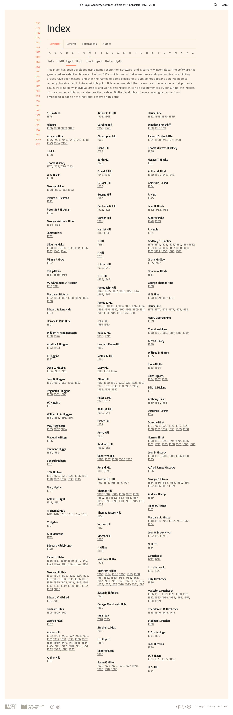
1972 (100, 424)
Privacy (211, 706)
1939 (57, 642)
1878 (164, 244)
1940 (38, 110)
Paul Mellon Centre (33, 706)
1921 (113, 382)
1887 (64, 298)
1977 (107, 401)
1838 (57, 128)
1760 (38, 23)
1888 (71, 298)
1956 (50, 371)
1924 (57, 636)
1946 (57, 646)
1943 (64, 140)
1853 (50, 589)
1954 (57, 143)
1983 (107, 324)
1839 (64, 128)
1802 (107, 494)
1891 (49, 417)
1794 (77, 514)
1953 (57, 649)
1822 (56, 476)
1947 (64, 646)
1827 (85, 476)
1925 (64, 636)
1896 (63, 417)
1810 (38, 47)
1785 (100, 151)
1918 (49, 601)
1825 (71, 476)
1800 (38, 42)
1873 (151, 309)
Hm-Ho (90, 61)
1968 (108, 128)
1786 (50, 514)
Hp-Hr (99, 61)
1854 (50, 224)
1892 (50, 263)
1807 (129, 494)
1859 (57, 190)
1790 (38, 37)
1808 (136, 494)
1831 (56, 248)
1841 (77, 560)
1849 (64, 586)
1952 (50, 649)
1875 (164, 309)
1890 (38, 86)
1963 (114, 577)
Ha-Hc (50, 61)
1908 (50, 336)
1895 (100, 309)
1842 (84, 560)
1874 (157, 309)
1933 (57, 348)
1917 (125, 313)
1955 (64, 143)
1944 (71, 140)
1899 (165, 444)
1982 (56, 452)
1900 (38, 91)
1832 (63, 248)
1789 (70, 514)
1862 (71, 190)
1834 (78, 248)
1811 (49, 406)
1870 (38, 76)
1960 (38, 120)
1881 (107, 306)
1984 (50, 213)
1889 (78, 298)
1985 (57, 274)
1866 (100, 294)
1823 (50, 575)
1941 (70, 642)
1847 (78, 564)
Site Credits (223, 706)
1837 (49, 251)
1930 (38, 105)
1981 (49, 452)
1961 (49, 382)
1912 (49, 502)
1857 (115, 291)
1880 (38, 81)
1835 (78, 479)
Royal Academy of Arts (10, 706)
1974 (141, 581)
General (71, 44)
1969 (114, 581)
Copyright (200, 706)
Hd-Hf (60, 61)
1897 (70, 417)
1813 (100, 233)
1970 (38, 125)
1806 (122, 494)
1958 (108, 447)
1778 (63, 166)
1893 (56, 417)
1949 (50, 143)
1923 (50, 636)
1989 (151, 459)
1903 (50, 313)
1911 (142, 309)
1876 (50, 116)
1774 (49, 166)
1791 (99, 256)
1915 (113, 313)
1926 (57, 336)
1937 (85, 639)
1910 (38, 96)
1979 (128, 584)
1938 (57, 140)
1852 (85, 586)
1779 (107, 619)
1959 (100, 128)
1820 (38, 52)
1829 (158, 571)
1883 (57, 298)
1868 (107, 294)
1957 (50, 274)
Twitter (58, 707)
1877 (157, 244)
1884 (128, 497)
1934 (63, 639)
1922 (50, 201)
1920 (38, 100)
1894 (64, 429)
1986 (64, 274)
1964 (56, 382)
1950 (38, 115)
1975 (100, 401)
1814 (106, 233)
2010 (38, 144)
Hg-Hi (69, 61)
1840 (38, 62)
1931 (49, 639)
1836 (50, 128)
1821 (49, 476)
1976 (100, 562)
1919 (49, 464)
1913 (49, 286)
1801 (49, 526)
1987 (107, 669)
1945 (79, 140)
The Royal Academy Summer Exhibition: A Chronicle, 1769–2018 (116, 5)
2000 (38, 139)
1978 (100, 163)
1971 (127, 581)
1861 (64, 190)
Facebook (52, 707)
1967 (78, 382)
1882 (50, 298)
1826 (78, 476)
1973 (107, 666)
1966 (71, 382)
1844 (64, 251)
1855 (57, 224)
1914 (56, 286)
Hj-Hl (79, 61)
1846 (71, 564)
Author (107, 44)
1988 (114, 669)
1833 (70, 248)
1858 (50, 190)
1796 (84, 514)
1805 (115, 494)
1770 (38, 28)
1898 (114, 501)
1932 (50, 348)
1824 (63, 476)
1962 (100, 140)
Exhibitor (55, 44)
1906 (129, 309)
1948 (86, 140)
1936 (78, 639)
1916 (119, 313)
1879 (50, 537)
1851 (85, 564)
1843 (50, 564)
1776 (56, 166)
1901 (49, 324)
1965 (64, 371)
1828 (50, 479)
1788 (63, 514)
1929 (107, 386)
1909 (57, 612)
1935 (50, 140)
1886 (50, 441)
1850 (38, 66)
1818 (100, 244)
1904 (151, 140)
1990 (38, 134)
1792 (70, 166)
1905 (100, 116)
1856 (57, 589)
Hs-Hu (109, 61)
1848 (50, 549)
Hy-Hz (118, 61)
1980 (38, 129)
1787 (56, 514)
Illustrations (89, 44)
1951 (85, 646)
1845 (64, 564)
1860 (38, 71)
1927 (71, 636)
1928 (78, 636)
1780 (38, 33)
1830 (38, 57)
